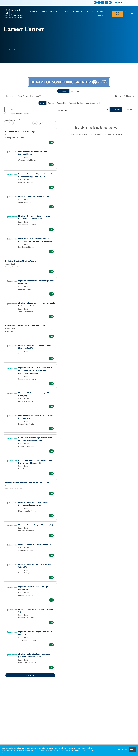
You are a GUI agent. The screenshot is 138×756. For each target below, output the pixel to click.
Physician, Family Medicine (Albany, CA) (34, 196)
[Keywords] (30, 109)
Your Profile (23, 96)
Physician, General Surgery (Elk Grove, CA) (35, 525)
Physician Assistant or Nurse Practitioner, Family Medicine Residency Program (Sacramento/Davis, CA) (35, 370)
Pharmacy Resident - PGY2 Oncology (20, 131)
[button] (128, 109)
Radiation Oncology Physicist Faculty (20, 261)
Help (119, 95)
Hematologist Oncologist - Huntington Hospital (25, 325)
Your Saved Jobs (92, 103)
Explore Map (62, 103)
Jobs (14, 96)
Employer (75, 91)
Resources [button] (34, 96)
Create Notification (47, 123)
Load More (30, 675)
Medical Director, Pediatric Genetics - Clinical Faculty (27, 482)
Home (5, 50)
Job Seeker (63, 91)
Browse (51, 103)
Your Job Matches (76, 103)
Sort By (7, 123)
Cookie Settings (121, 749)
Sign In (129, 95)
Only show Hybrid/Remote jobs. (19, 113)
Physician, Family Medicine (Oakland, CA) (35, 544)
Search (42, 103)
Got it (132, 749)
